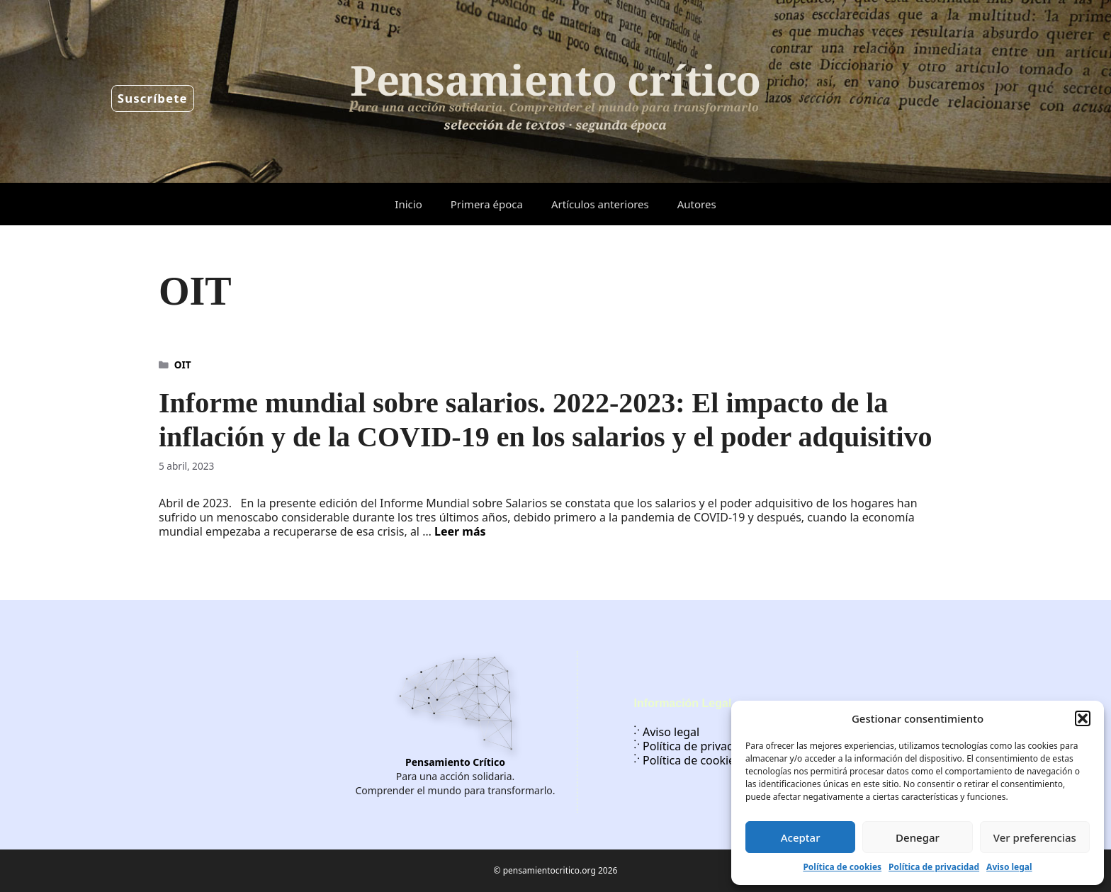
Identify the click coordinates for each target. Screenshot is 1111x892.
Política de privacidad (934, 867)
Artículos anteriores (600, 204)
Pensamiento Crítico (455, 762)
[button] (1083, 718)
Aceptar (800, 837)
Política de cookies (842, 867)
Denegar (918, 837)
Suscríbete (153, 98)
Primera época (487, 204)
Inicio (408, 204)
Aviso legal (1009, 867)
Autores (696, 204)
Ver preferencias (1034, 837)
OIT (182, 364)
